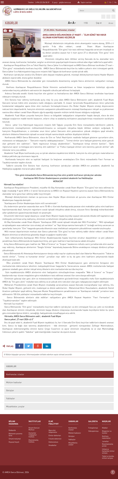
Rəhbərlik (12, 430)
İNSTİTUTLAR (35, 422)
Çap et (99, 22)
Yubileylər (10, 398)
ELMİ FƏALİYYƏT (54, 423)
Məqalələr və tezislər (106, 432)
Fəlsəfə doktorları (55, 439)
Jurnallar (105, 441)
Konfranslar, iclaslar (15, 374)
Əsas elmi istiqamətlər (53, 431)
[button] (113, 10)
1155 (86, 23)
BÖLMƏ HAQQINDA (13, 423)
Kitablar (105, 428)
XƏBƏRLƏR (11, 366)
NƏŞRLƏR (106, 422)
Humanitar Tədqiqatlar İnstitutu (33, 435)
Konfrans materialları (106, 437)
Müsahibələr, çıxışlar (15, 406)
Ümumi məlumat (15, 439)
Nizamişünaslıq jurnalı (107, 445)
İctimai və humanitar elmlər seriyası (108, 451)
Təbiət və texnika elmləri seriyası (108, 457)
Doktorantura (53, 442)
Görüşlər (10, 390)
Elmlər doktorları (55, 435)
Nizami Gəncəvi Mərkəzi (34, 429)
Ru (115, 2)
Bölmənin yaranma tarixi (15, 434)
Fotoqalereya (93, 428)
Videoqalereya (93, 431)
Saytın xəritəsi (86, 2)
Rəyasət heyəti (14, 442)
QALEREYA (93, 422)
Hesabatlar (52, 445)
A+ (69, 23)
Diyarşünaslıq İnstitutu (33, 441)
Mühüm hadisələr (14, 382)
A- (73, 23)
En (110, 2)
